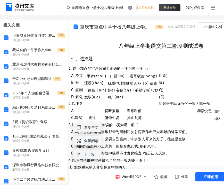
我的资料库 (195, 7)
